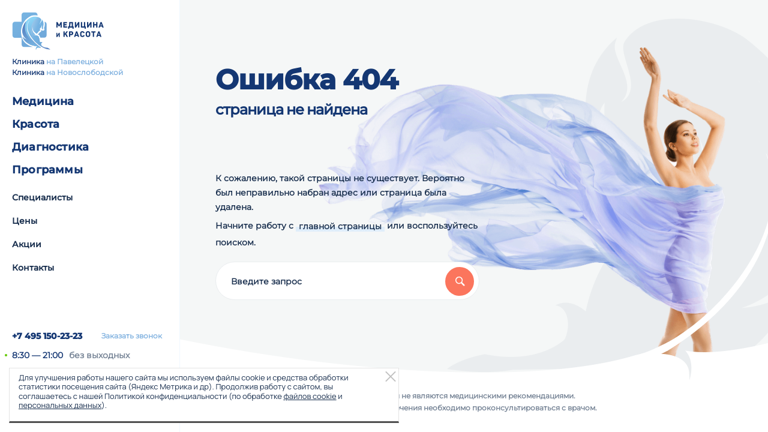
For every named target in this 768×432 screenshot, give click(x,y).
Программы (47, 169)
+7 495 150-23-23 (47, 336)
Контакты (33, 267)
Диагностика (50, 147)
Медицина (43, 101)
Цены (24, 221)
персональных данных (60, 405)
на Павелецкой (74, 61)
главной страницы (340, 226)
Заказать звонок (131, 336)
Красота (35, 124)
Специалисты (42, 197)
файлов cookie (309, 396)
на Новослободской (84, 72)
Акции (26, 244)
